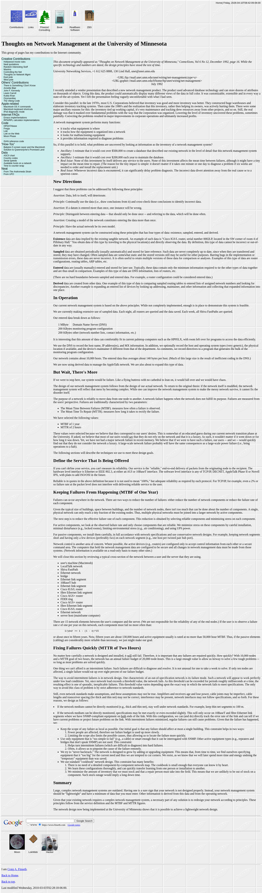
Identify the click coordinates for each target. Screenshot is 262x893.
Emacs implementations (15, 117)
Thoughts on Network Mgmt (17, 74)
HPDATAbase (10, 126)
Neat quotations (11, 64)
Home (219, 2)
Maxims (7, 69)
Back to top (8, 882)
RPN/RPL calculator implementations (21, 120)
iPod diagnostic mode (14, 112)
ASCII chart (9, 155)
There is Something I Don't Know (19, 85)
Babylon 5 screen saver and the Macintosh (24, 147)
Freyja (7, 128)
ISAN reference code (14, 141)
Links (30, 27)
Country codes (11, 158)
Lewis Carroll (10, 93)
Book (59, 27)
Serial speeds (10, 160)
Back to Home (9, 875)
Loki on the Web (11, 133)
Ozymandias (10, 98)
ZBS (89, 27)
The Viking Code (12, 101)
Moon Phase (10, 136)
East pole (8, 77)
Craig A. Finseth (17, 869)
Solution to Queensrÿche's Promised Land (24, 149)
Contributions (16, 27)
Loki (6, 131)
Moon (17, 852)
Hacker (49, 852)
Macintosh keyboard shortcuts (18, 109)
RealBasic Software (75, 28)
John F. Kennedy (12, 90)
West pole (8, 79)
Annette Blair (10, 88)
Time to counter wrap (14, 166)
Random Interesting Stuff (16, 67)
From (17, 171)
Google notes (74, 825)
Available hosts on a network (17, 163)
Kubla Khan (9, 95)
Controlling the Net (13, 72)
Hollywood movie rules (14, 62)
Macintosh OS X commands (17, 106)
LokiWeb (33, 852)
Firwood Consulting (44, 28)
